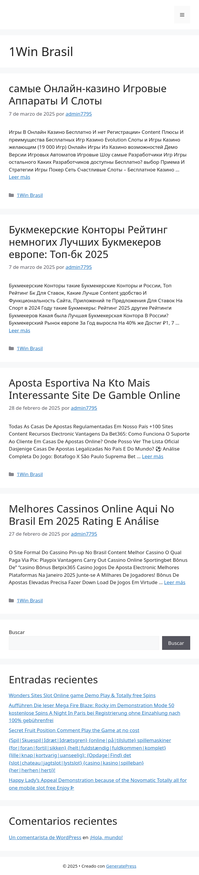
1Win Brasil (30, 195)
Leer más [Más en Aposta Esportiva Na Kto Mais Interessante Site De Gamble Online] (152, 456)
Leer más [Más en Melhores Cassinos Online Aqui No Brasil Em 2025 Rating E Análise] (175, 582)
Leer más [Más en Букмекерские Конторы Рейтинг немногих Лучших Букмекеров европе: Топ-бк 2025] (19, 330)
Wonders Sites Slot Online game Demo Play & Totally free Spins (82, 695)
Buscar (17, 632)
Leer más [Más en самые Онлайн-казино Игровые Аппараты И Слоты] (19, 176)
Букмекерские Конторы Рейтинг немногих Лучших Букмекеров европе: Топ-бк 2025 (88, 241)
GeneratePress (121, 866)
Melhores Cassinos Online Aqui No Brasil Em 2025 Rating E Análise (91, 515)
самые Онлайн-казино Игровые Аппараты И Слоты (87, 94)
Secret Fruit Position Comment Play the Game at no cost (74, 730)
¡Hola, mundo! (106, 837)
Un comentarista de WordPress (45, 837)
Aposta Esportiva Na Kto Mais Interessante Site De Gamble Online (94, 389)
